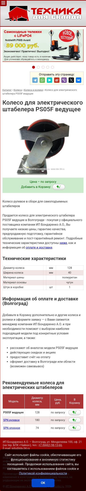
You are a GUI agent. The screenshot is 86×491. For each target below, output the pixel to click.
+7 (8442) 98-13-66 (50, 445)
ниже (63, 243)
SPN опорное (11, 428)
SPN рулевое (11, 420)
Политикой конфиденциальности (43, 473)
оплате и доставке (39, 247)
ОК (43, 482)
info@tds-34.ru (21, 448)
